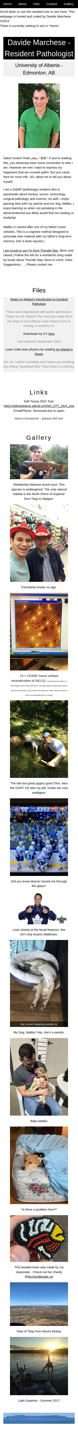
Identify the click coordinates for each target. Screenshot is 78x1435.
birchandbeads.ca (40, 1276)
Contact (51, 4)
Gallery (69, 4)
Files (36, 4)
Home (7, 4)
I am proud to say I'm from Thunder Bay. (31, 250)
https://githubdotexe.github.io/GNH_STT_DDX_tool (39, 406)
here (51, 333)
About (22, 4)
